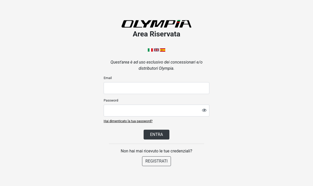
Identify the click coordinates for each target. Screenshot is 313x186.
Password (111, 100)
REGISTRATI (156, 161)
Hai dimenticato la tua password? (128, 121)
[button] (151, 49)
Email (108, 78)
